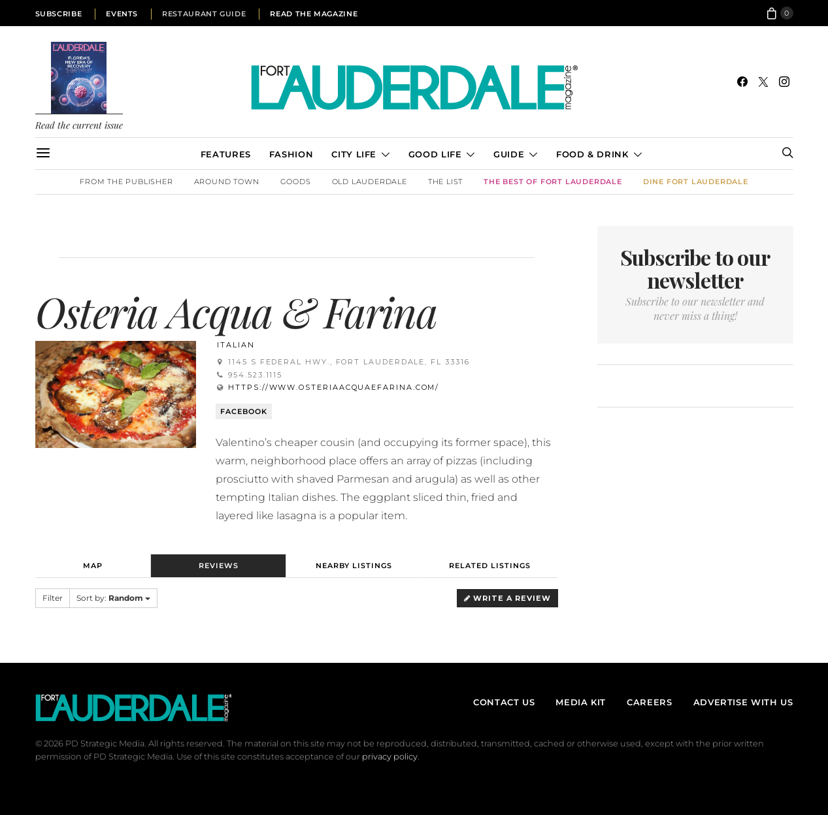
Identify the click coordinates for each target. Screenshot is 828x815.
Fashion (291, 154)
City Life (353, 154)
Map (93, 565)
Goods (295, 181)
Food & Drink (592, 154)
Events (122, 13)
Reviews (219, 565)
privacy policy (390, 756)
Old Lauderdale (369, 181)
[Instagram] (784, 81)
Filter (52, 598)
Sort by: (113, 598)
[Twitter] (763, 81)
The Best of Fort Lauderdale (553, 181)
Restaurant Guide (204, 13)
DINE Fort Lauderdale (695, 181)
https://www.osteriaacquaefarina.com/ (333, 387)
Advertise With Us (743, 702)
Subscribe (58, 13)
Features (226, 154)
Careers (649, 702)
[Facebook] (742, 81)
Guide (508, 154)
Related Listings (490, 565)
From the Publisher (126, 181)
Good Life (435, 154)
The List (445, 181)
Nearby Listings (354, 565)
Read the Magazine (313, 13)
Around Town (226, 181)
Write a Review (507, 598)
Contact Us (504, 702)
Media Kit (580, 702)
